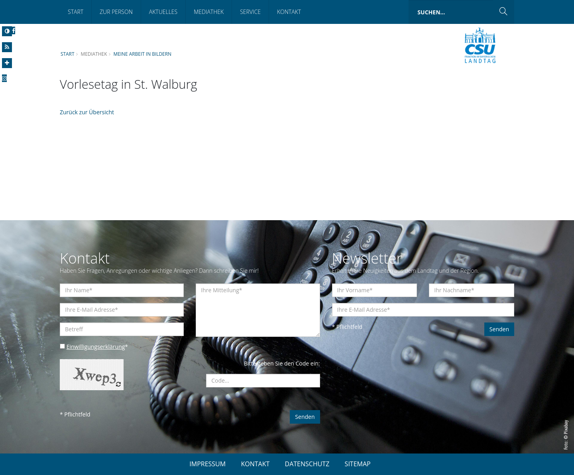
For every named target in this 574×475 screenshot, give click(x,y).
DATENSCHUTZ (307, 463)
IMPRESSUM (207, 463)
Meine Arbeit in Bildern (142, 54)
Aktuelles (163, 12)
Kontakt (289, 12)
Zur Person (116, 12)
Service (250, 12)
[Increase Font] (7, 63)
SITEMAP (358, 463)
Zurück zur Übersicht (87, 112)
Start (75, 12)
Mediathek (209, 12)
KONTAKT (255, 463)
